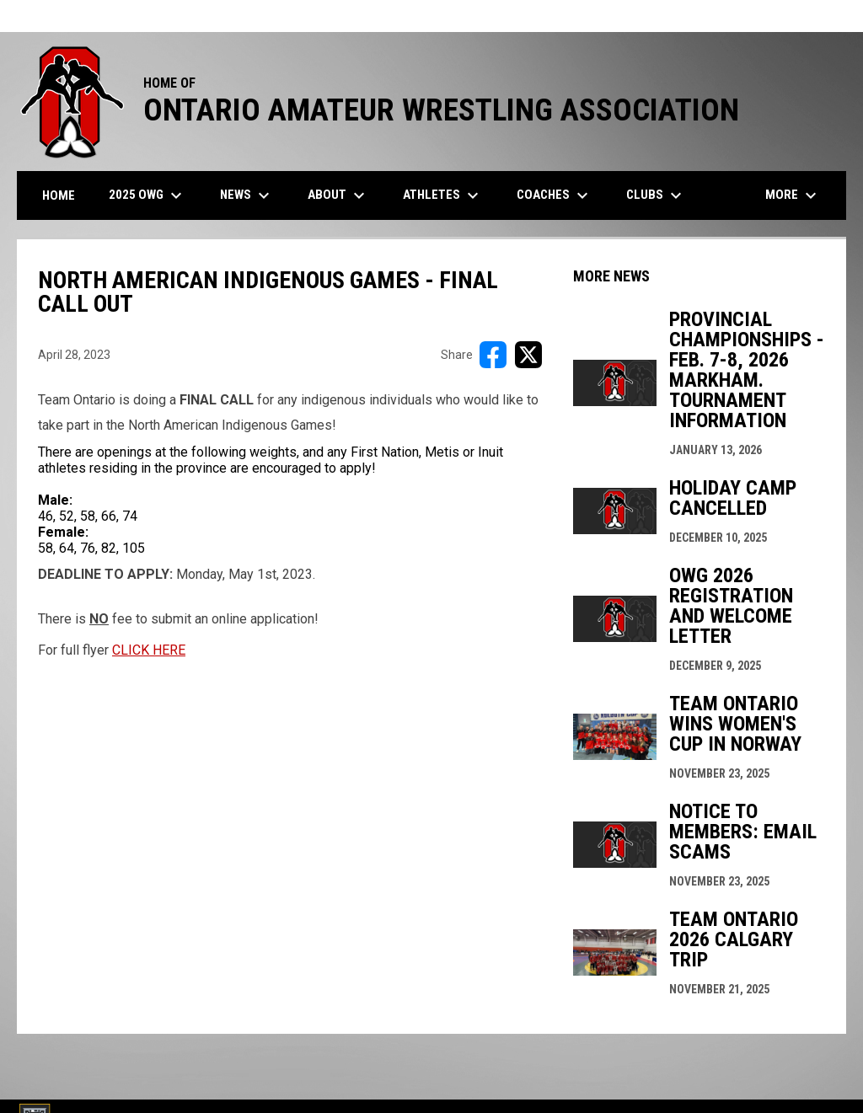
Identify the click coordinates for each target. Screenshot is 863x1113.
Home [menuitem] (58, 195)
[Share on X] (528, 354)
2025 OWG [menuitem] (147, 195)
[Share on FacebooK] (493, 354)
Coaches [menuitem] (554, 195)
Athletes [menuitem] (443, 195)
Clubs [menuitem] (656, 195)
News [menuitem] (247, 195)
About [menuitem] (338, 195)
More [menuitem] (793, 195)
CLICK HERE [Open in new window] (148, 650)
